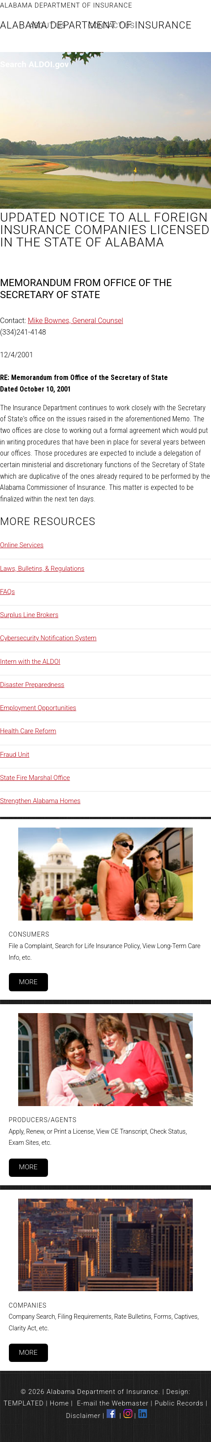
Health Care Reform (28, 731)
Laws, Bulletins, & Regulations (42, 569)
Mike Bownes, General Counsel (75, 320)
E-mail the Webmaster (113, 1403)
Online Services (22, 545)
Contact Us (111, 25)
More (28, 982)
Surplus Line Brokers (29, 615)
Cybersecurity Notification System (48, 638)
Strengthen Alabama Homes (40, 801)
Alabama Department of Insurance (66, 5)
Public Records (179, 1403)
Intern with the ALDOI (30, 662)
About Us (47, 25)
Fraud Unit (14, 755)
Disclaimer (83, 1416)
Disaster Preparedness (32, 685)
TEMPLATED (24, 1403)
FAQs (7, 592)
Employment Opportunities (38, 708)
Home (59, 1403)
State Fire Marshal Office (35, 778)
